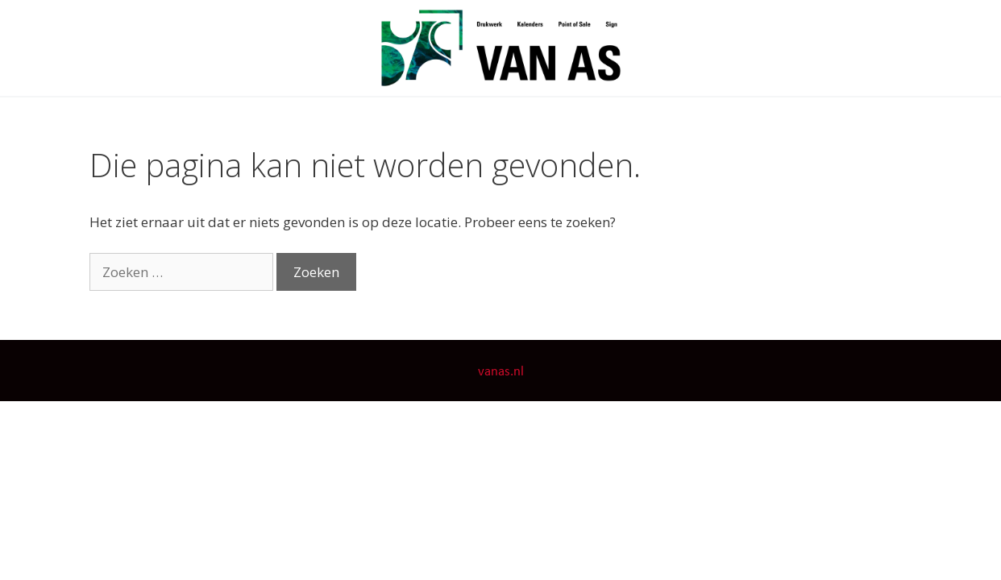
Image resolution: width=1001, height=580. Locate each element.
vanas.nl (501, 372)
